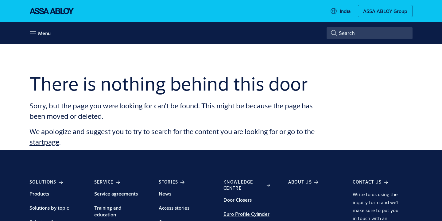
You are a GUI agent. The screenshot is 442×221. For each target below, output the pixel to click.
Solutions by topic (49, 207)
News (165, 193)
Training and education (108, 211)
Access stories (174, 207)
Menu (44, 33)
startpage (44, 141)
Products (39, 193)
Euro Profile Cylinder (246, 214)
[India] (340, 11)
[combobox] (370, 33)
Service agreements (116, 193)
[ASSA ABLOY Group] (385, 11)
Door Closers (237, 199)
